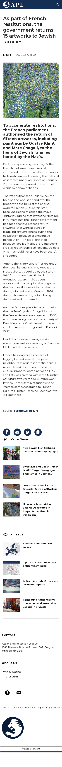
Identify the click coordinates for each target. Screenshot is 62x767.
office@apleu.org (12, 650)
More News (16, 439)
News (7, 54)
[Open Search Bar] (57, 4)
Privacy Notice (11, 671)
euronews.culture (26, 410)
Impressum (10, 676)
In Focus (16, 535)
